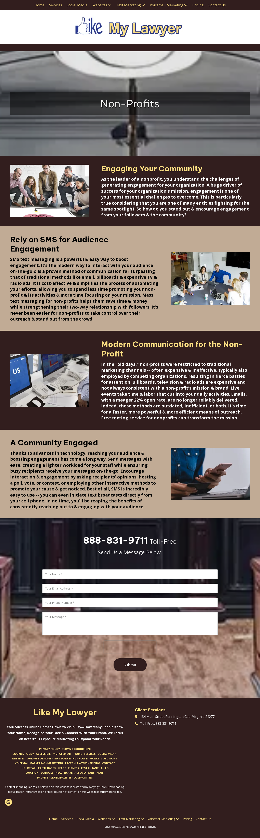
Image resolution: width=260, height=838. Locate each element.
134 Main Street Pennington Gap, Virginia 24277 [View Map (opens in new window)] (177, 716)
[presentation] (130, 647)
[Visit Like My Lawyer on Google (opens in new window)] (8, 802)
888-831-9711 (166, 723)
